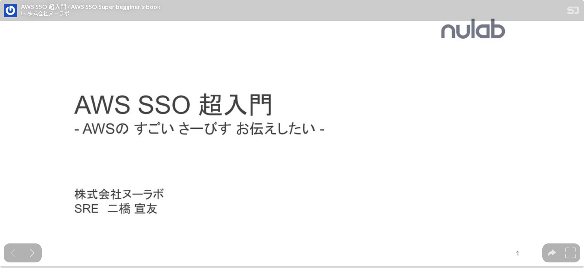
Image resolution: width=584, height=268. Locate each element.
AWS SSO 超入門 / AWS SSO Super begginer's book (91, 7)
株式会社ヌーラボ (48, 13)
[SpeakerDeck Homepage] (573, 11)
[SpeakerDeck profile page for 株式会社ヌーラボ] (10, 11)
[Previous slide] (13, 253)
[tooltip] (551, 253)
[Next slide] (32, 253)
